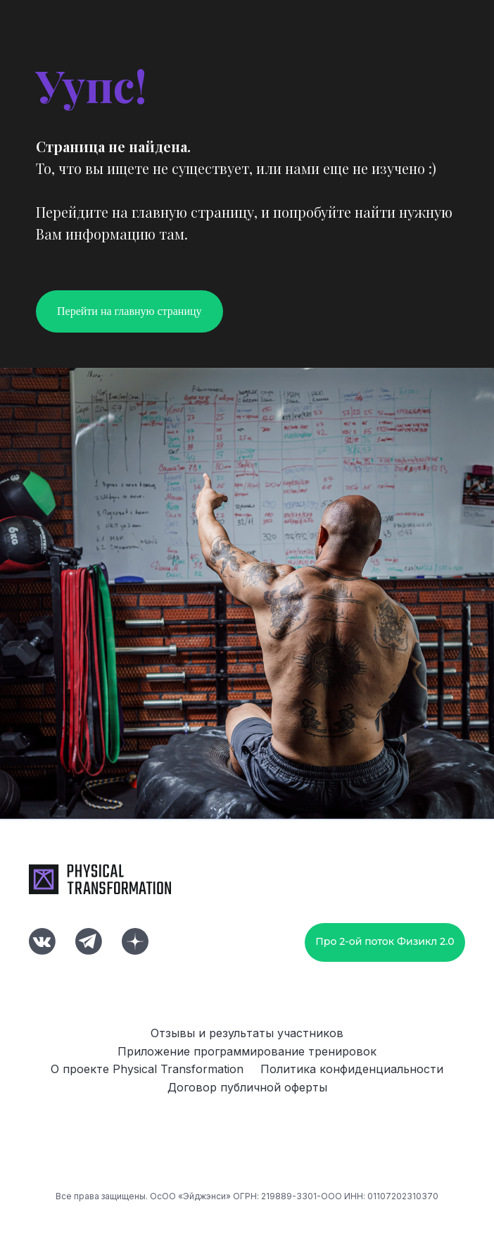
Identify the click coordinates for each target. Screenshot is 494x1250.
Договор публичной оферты (247, 1087)
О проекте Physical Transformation (147, 1069)
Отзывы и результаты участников (247, 1033)
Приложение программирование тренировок (247, 1051)
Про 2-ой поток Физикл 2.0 (384, 941)
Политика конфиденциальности (351, 1069)
